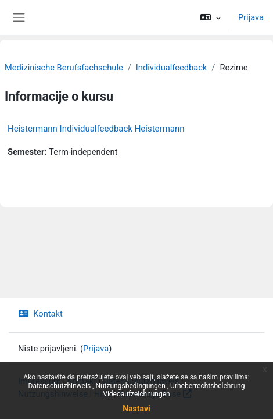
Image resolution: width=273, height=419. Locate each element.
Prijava (251, 17)
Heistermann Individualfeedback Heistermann (96, 128)
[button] (210, 17)
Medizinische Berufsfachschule (64, 67)
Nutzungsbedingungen (131, 386)
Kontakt (40, 313)
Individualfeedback (171, 67)
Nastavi (136, 408)
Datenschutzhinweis (60, 386)
